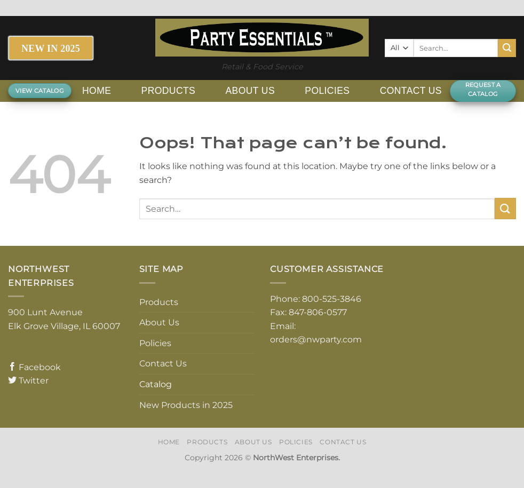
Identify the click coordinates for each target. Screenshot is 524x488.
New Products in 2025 (186, 405)
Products (168, 90)
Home (96, 90)
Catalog (155, 384)
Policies (327, 90)
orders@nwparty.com (316, 339)
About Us (250, 90)
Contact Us (411, 90)
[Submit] (507, 48)
